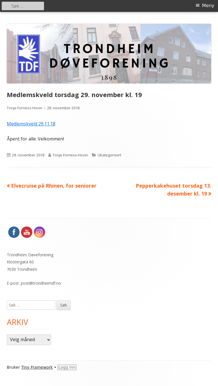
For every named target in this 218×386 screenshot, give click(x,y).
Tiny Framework (37, 367)
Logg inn (67, 367)
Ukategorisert (109, 155)
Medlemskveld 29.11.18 (31, 124)
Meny (208, 5)
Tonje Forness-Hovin (24, 107)
